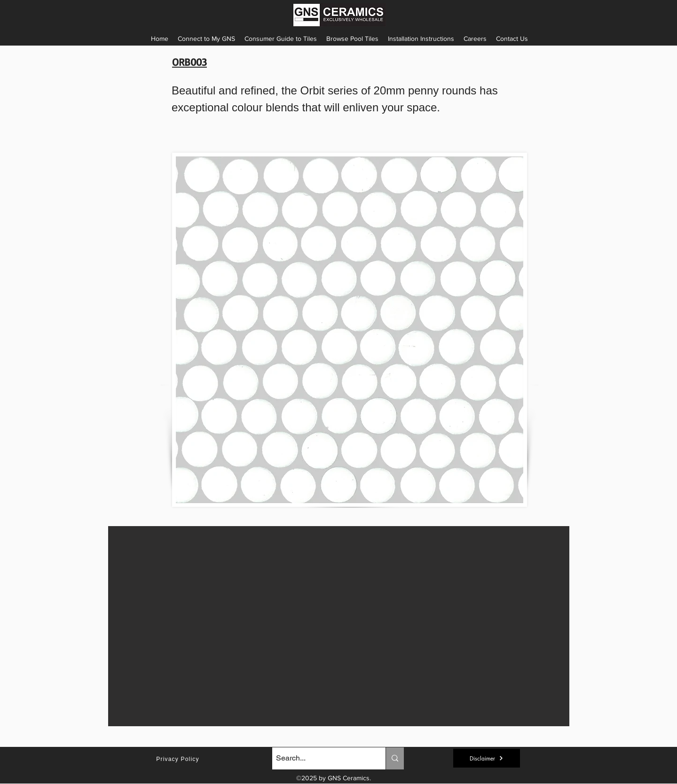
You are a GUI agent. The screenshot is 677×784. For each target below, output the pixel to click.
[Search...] (321, 758)
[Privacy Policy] (178, 759)
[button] (421, 38)
